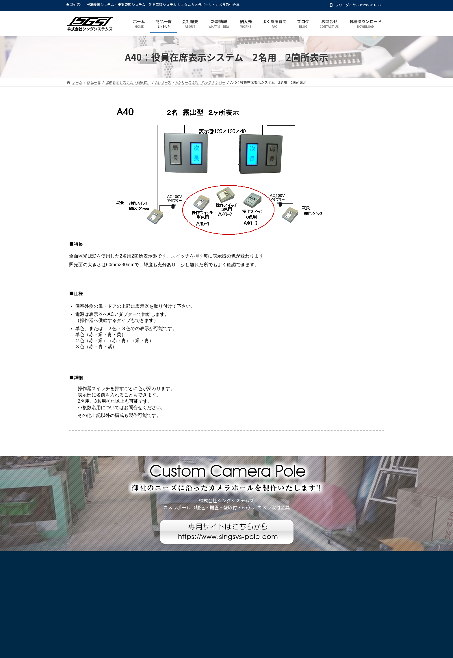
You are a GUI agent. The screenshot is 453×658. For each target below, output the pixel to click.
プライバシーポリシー (89, 556)
